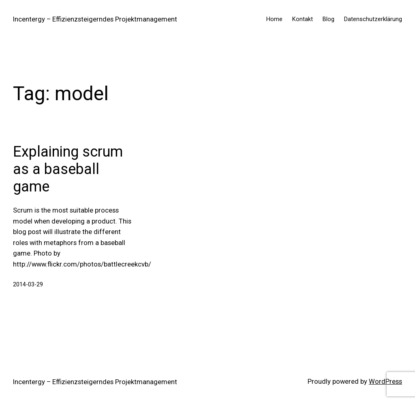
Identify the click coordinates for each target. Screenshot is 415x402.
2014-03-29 (28, 284)
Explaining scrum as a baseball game (68, 169)
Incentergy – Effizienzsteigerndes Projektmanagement (95, 19)
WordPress (385, 381)
